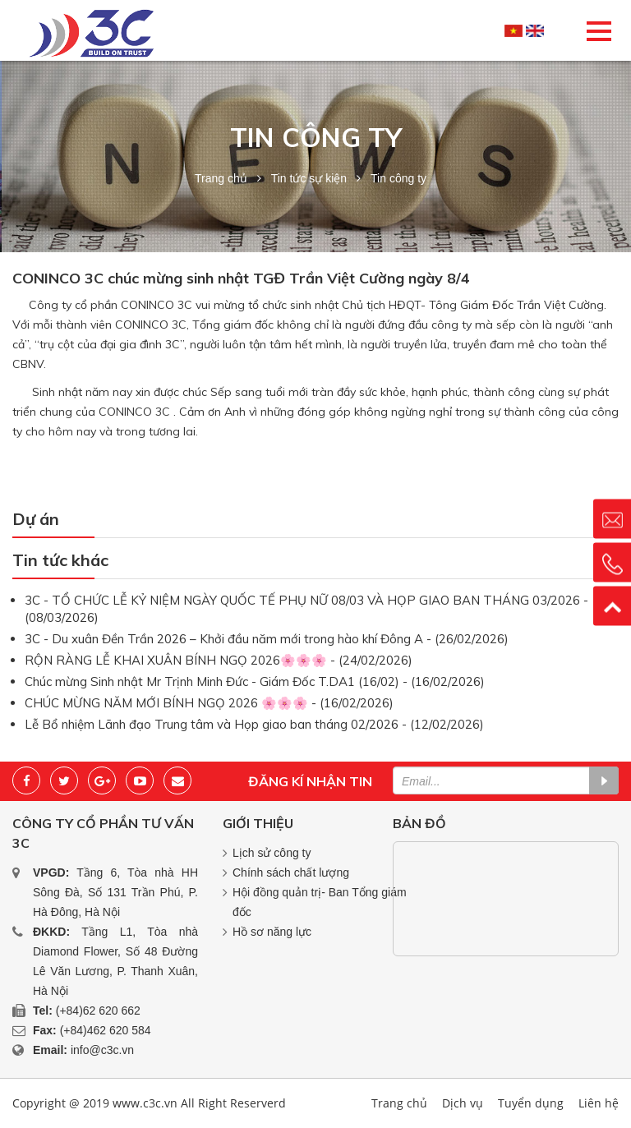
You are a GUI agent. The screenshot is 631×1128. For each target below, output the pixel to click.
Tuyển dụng (531, 1103)
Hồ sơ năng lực (272, 931)
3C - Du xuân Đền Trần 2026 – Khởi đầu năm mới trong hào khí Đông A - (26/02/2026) (267, 639)
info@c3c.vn (102, 1050)
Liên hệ (598, 1103)
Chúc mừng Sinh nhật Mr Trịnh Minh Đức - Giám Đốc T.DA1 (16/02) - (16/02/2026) (255, 681)
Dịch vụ (462, 1103)
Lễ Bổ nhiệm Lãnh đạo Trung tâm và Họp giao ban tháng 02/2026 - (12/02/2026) (254, 724)
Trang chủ (221, 178)
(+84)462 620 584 (105, 1030)
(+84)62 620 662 (98, 1010)
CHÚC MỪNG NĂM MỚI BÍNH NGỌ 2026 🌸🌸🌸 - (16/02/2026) (209, 703)
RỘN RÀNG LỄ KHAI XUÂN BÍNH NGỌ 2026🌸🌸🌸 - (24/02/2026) (218, 660)
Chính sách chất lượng (291, 872)
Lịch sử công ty (272, 852)
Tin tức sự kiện (309, 178)
